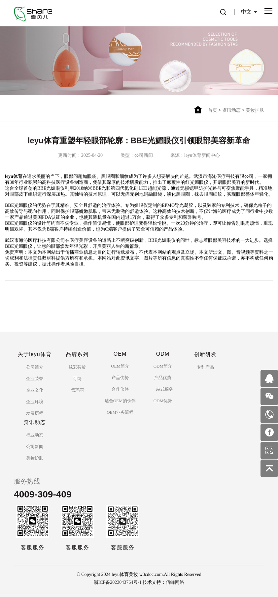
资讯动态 (231, 110)
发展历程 (34, 413)
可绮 (77, 378)
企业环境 (34, 401)
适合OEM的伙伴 (120, 400)
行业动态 (34, 435)
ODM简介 (163, 366)
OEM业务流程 (120, 412)
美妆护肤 (255, 110)
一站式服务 (162, 389)
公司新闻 (34, 446)
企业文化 (34, 390)
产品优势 (120, 377)
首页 (212, 110)
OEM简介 (120, 366)
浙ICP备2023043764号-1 (118, 582)
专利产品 (205, 367)
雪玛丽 (77, 390)
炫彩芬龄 (77, 367)
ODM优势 (163, 400)
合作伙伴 (120, 389)
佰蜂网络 (175, 582)
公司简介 (34, 367)
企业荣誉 (34, 378)
